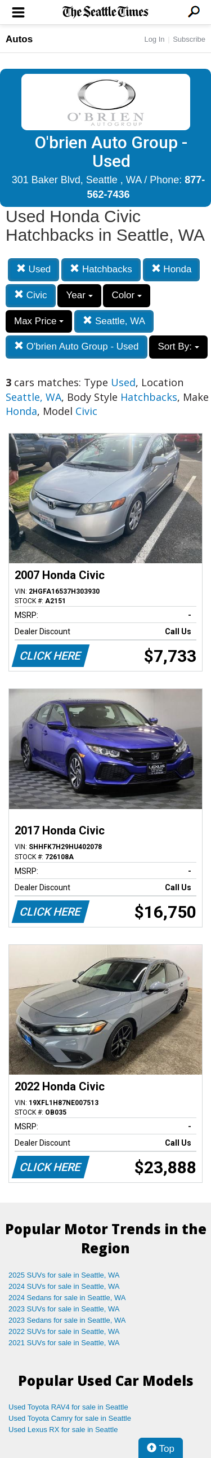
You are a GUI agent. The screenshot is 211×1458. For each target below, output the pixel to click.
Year (79, 295)
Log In (154, 39)
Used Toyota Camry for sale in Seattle (69, 1418)
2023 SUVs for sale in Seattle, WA (64, 1309)
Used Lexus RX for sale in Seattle (63, 1429)
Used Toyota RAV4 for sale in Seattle (68, 1407)
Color (126, 295)
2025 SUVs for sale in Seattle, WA (64, 1275)
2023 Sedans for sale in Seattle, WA (66, 1320)
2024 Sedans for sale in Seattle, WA (66, 1297)
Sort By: (178, 346)
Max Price (39, 321)
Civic (30, 295)
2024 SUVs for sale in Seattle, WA (64, 1286)
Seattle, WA (114, 321)
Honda (171, 269)
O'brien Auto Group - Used (76, 346)
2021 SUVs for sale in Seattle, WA (64, 1342)
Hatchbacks (101, 269)
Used (33, 269)
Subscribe (189, 39)
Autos (19, 39)
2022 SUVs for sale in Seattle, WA (64, 1331)
